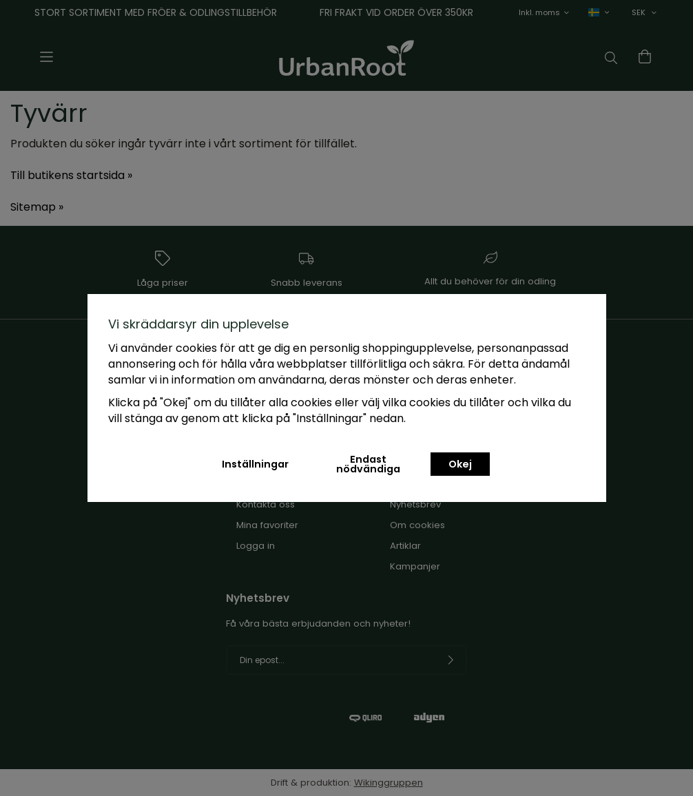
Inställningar (255, 464)
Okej (460, 464)
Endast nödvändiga (368, 464)
